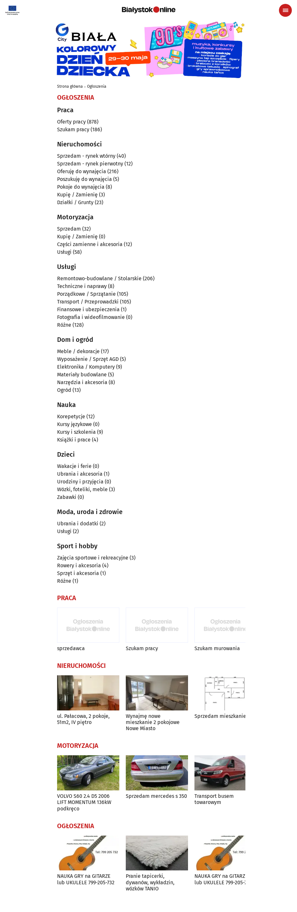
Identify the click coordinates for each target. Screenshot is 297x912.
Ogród (64, 390)
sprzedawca (71, 648)
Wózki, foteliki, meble (82, 489)
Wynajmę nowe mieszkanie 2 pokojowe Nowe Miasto (153, 722)
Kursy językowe (74, 424)
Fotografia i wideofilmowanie (91, 317)
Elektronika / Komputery (86, 367)
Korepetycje (71, 416)
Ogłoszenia (96, 86)
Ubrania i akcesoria (80, 474)
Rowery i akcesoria (79, 565)
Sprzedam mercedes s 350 (156, 796)
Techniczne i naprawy (82, 286)
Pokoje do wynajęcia (80, 187)
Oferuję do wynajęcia (81, 171)
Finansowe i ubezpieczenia (88, 309)
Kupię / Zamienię (77, 195)
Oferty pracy (71, 122)
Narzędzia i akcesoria (82, 382)
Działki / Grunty (75, 202)
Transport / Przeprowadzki (88, 302)
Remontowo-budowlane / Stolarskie (99, 278)
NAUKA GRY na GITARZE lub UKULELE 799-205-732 (85, 879)
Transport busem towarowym (214, 799)
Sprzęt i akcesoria (78, 573)
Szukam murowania (217, 648)
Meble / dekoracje (78, 351)
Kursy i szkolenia (76, 432)
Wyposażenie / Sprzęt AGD (88, 359)
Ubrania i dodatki (77, 523)
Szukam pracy (73, 129)
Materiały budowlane (82, 375)
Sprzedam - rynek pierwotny (90, 164)
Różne (64, 325)
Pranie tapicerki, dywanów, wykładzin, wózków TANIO (150, 882)
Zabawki (66, 497)
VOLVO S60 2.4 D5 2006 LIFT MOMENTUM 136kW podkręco (84, 802)
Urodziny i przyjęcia (80, 482)
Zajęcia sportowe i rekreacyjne (92, 558)
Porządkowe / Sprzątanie (86, 294)
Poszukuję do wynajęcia (84, 179)
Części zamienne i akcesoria (90, 244)
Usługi (64, 252)
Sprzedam (69, 229)
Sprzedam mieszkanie (220, 716)
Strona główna (70, 86)
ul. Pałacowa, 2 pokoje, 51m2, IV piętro (83, 719)
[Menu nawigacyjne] (285, 10)
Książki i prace (74, 440)
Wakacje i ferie (74, 466)
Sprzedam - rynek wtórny (86, 156)
